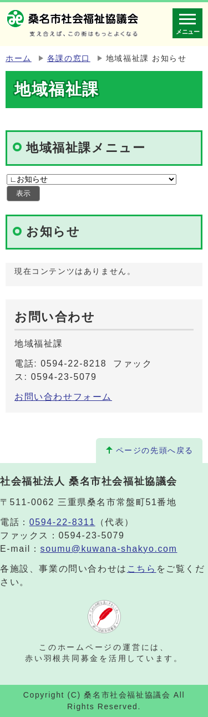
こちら (141, 568)
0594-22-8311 (62, 522)
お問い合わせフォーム (63, 396)
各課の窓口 (68, 58)
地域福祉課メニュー (85, 148)
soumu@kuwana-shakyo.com (108, 548)
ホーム (19, 58)
